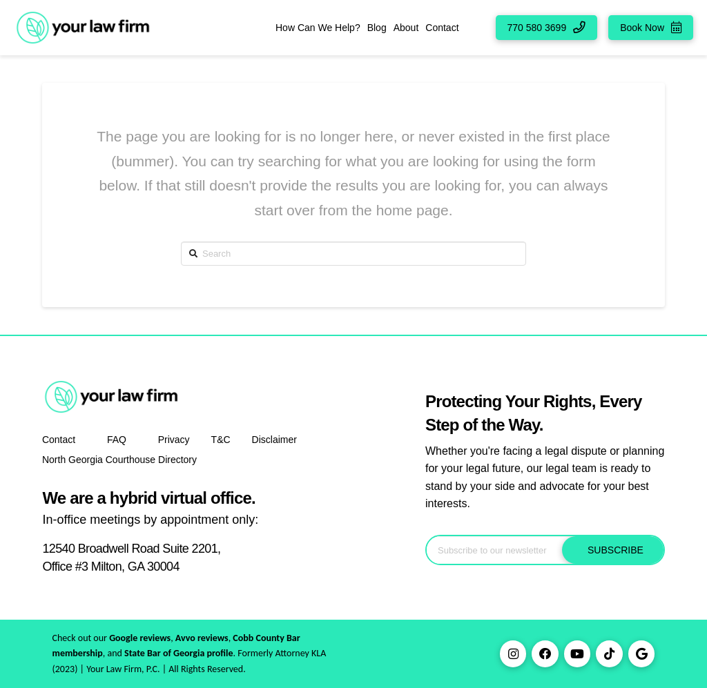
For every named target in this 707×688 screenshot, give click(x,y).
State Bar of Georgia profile (178, 653)
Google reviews (140, 638)
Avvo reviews (202, 638)
